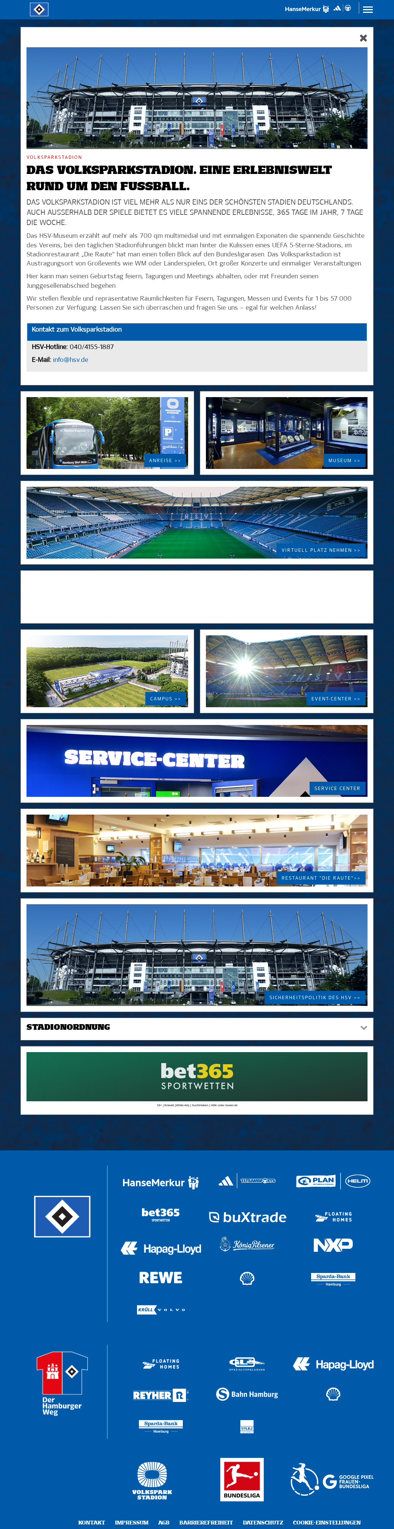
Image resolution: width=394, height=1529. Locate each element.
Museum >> (345, 461)
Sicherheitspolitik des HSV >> (315, 998)
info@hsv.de (69, 360)
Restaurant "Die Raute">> (321, 878)
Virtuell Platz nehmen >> (321, 550)
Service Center (338, 789)
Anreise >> (165, 461)
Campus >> (165, 699)
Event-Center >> (336, 699)
